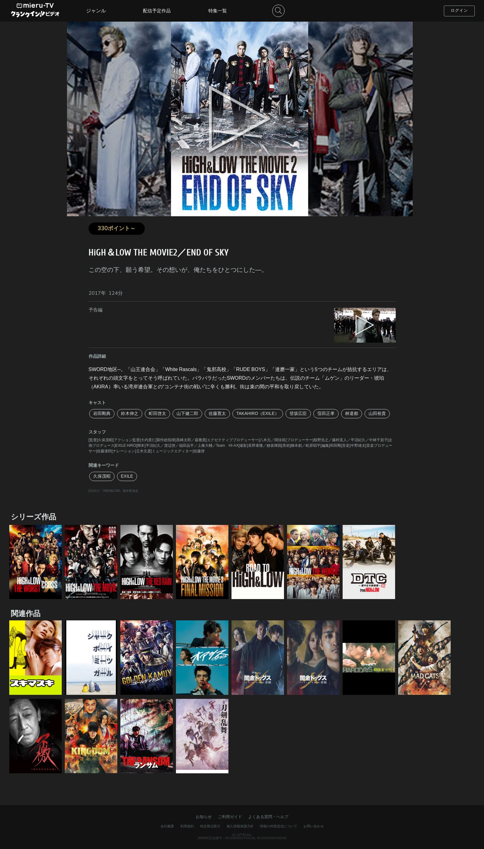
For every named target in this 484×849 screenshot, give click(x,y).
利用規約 (187, 826)
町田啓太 (157, 413)
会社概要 (167, 826)
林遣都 (351, 413)
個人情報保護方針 (240, 826)
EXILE (127, 476)
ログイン (459, 10)
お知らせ (204, 817)
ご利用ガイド (230, 817)
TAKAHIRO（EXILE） (257, 413)
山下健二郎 (187, 413)
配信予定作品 (157, 11)
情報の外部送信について (278, 826)
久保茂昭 (102, 476)
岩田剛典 (102, 413)
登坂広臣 (298, 413)
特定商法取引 (210, 826)
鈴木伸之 (129, 413)
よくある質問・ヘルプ (268, 817)
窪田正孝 (326, 413)
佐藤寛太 (217, 413)
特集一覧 (217, 11)
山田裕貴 (377, 413)
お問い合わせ (313, 826)
